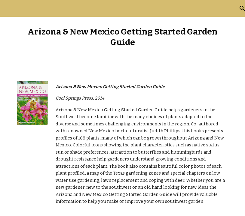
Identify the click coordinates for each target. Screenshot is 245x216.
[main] (122, 37)
